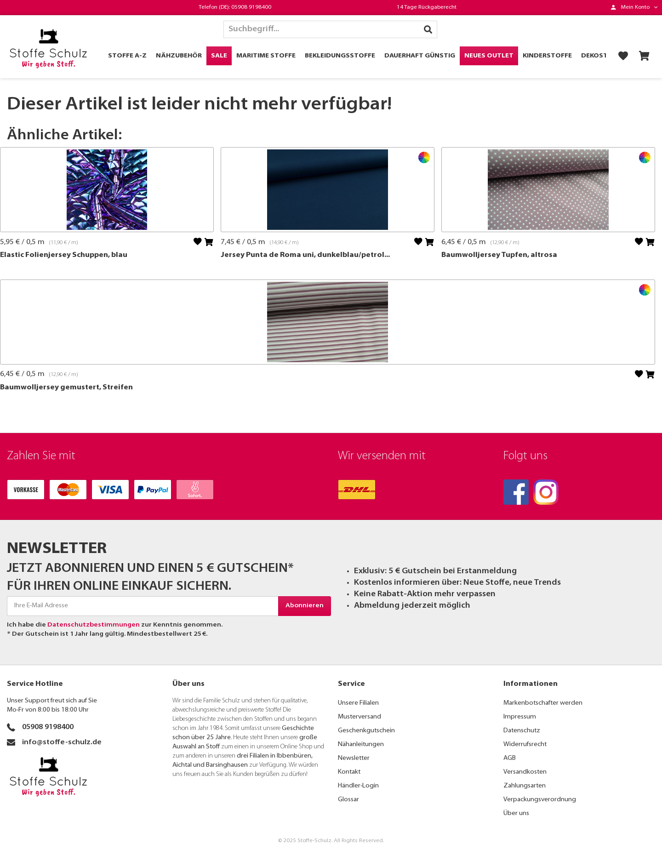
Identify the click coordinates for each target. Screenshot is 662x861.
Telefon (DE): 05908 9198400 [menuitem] (235, 7)
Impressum (519, 716)
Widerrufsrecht (525, 744)
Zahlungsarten (524, 785)
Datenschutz (521, 730)
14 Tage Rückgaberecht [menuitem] (427, 7)
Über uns (516, 813)
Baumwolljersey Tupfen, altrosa (499, 255)
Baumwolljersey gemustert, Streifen (66, 387)
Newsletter (354, 758)
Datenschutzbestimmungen (93, 625)
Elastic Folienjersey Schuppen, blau (63, 255)
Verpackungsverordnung (539, 799)
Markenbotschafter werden (542, 703)
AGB (509, 758)
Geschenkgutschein (366, 730)
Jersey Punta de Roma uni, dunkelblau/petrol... (305, 255)
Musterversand (359, 716)
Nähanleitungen (361, 744)
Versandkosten (525, 772)
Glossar (348, 799)
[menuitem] (634, 7)
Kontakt (349, 772)
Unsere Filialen (358, 703)
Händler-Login (358, 785)
